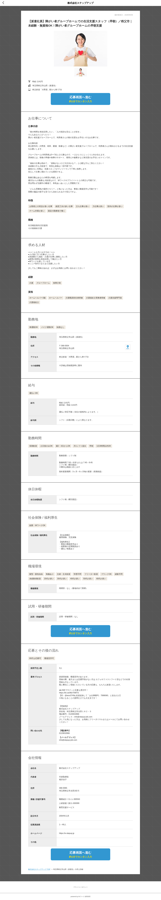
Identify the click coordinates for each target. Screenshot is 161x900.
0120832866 (64, 733)
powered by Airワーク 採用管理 (80, 896)
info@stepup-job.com (68, 740)
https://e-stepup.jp (66, 833)
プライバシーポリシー (80, 887)
